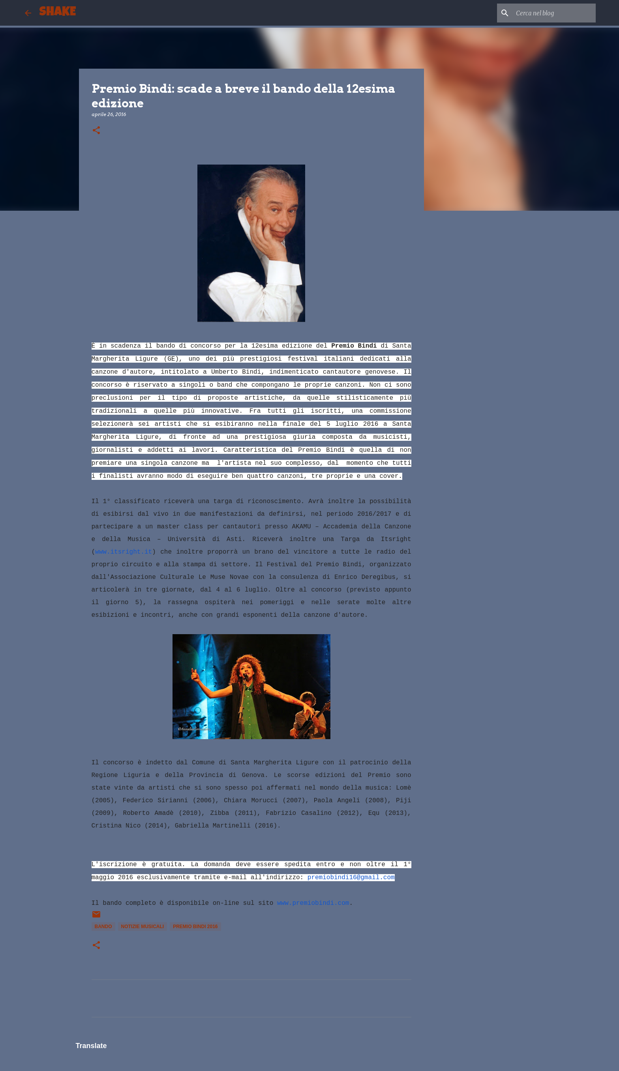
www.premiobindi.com (313, 903)
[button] (96, 130)
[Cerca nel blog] (554, 13)
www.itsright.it (123, 552)
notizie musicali (142, 926)
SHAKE (57, 12)
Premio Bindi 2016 (195, 926)
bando (103, 926)
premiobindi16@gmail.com (351, 877)
